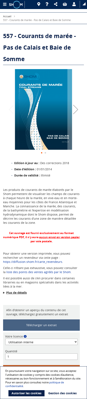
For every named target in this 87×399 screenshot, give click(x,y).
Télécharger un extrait (41, 325)
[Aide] (48, 4)
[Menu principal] (4, 4)
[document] (44, 382)
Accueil (7, 16)
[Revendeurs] (39, 4)
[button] (56, 4)
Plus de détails (16, 293)
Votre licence (14, 336)
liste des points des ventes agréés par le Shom (38, 272)
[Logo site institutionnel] (16, 4)
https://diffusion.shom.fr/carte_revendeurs (32, 262)
